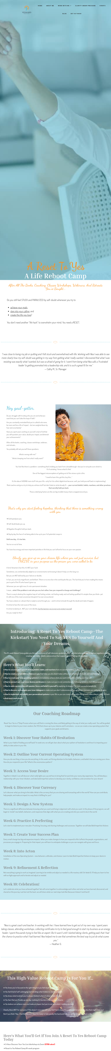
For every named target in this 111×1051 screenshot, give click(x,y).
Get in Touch (76, 13)
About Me (50, 5)
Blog (65, 13)
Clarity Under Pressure (85, 5)
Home (40, 5)
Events (103, 5)
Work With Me (64, 5)
